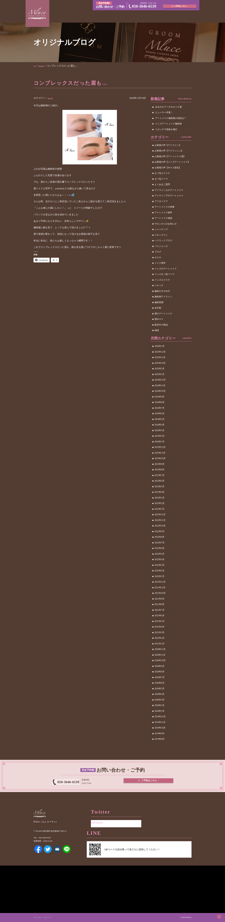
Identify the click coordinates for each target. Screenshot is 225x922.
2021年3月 (159, 632)
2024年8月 (159, 402)
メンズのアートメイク (166, 268)
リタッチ (159, 285)
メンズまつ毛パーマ (164, 274)
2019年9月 (159, 733)
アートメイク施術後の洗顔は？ (170, 118)
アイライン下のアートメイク (169, 195)
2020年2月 (159, 705)
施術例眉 (45, 66)
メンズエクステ (162, 280)
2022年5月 (159, 554)
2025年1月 (159, 374)
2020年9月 (159, 666)
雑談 (157, 330)
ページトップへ (216, 913)
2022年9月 (159, 531)
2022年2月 (159, 570)
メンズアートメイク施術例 (168, 124)
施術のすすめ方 (162, 291)
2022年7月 (159, 542)
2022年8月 (159, 537)
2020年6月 (159, 683)
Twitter (48, 854)
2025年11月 (160, 357)
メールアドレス (57, 854)
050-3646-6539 (144, 6)
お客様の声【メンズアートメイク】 (172, 162)
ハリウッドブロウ (163, 240)
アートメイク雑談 (163, 218)
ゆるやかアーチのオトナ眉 (168, 107)
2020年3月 (159, 700)
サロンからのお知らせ (166, 224)
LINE (67, 854)
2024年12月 (160, 380)
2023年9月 (159, 464)
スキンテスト (161, 235)
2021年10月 (160, 593)
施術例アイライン (163, 296)
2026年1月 (159, 346)
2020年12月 (160, 649)
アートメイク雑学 (163, 212)
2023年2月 (159, 503)
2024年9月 (159, 397)
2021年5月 (159, 621)
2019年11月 (160, 722)
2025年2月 (159, 368)
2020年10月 (160, 660)
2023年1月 (159, 509)
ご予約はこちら (181, 4)
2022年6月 (159, 548)
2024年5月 (159, 419)
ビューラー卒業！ (164, 112)
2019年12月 (160, 716)
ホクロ (158, 257)
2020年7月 (159, 677)
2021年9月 (159, 599)
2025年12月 (160, 352)
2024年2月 (159, 436)
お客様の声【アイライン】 (168, 145)
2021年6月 (159, 615)
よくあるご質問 (162, 184)
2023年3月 (159, 498)
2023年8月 (159, 469)
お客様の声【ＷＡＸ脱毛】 (168, 167)
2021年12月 (160, 582)
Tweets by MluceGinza (102, 819)
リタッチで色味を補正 (166, 129)
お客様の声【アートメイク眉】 (170, 156)
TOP (35, 66)
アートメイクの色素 (164, 207)
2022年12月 (160, 514)
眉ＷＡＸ (159, 319)
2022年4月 (159, 559)
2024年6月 (159, 413)
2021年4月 (159, 627)
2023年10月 (160, 458)
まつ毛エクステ (162, 173)
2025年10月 (160, 363)
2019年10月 (160, 728)
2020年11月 (160, 655)
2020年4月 (159, 694)
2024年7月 (159, 408)
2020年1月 (159, 711)
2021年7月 (159, 610)
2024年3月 (159, 430)
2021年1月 (159, 643)
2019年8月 (159, 739)
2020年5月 (159, 688)
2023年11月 (160, 453)
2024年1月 (159, 441)
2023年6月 (159, 481)
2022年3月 (159, 565)
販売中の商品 (161, 325)
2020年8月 (159, 671)
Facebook (38, 854)
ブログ (158, 252)
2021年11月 (160, 587)
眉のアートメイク (163, 313)
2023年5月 (159, 486)
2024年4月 (159, 425)
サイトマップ (60, 917)
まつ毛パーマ (161, 179)
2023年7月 (159, 475)
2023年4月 (159, 492)
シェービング (161, 229)
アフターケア (161, 201)
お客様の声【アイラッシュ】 (169, 151)
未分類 (158, 308)
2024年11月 (160, 385)
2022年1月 (159, 576)
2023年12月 (160, 447)
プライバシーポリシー (42, 917)
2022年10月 (160, 526)
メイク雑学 (160, 263)
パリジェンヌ (161, 246)
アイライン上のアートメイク (169, 190)
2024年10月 (160, 391)
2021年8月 (159, 604)
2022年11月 (160, 520)
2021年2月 (159, 638)
